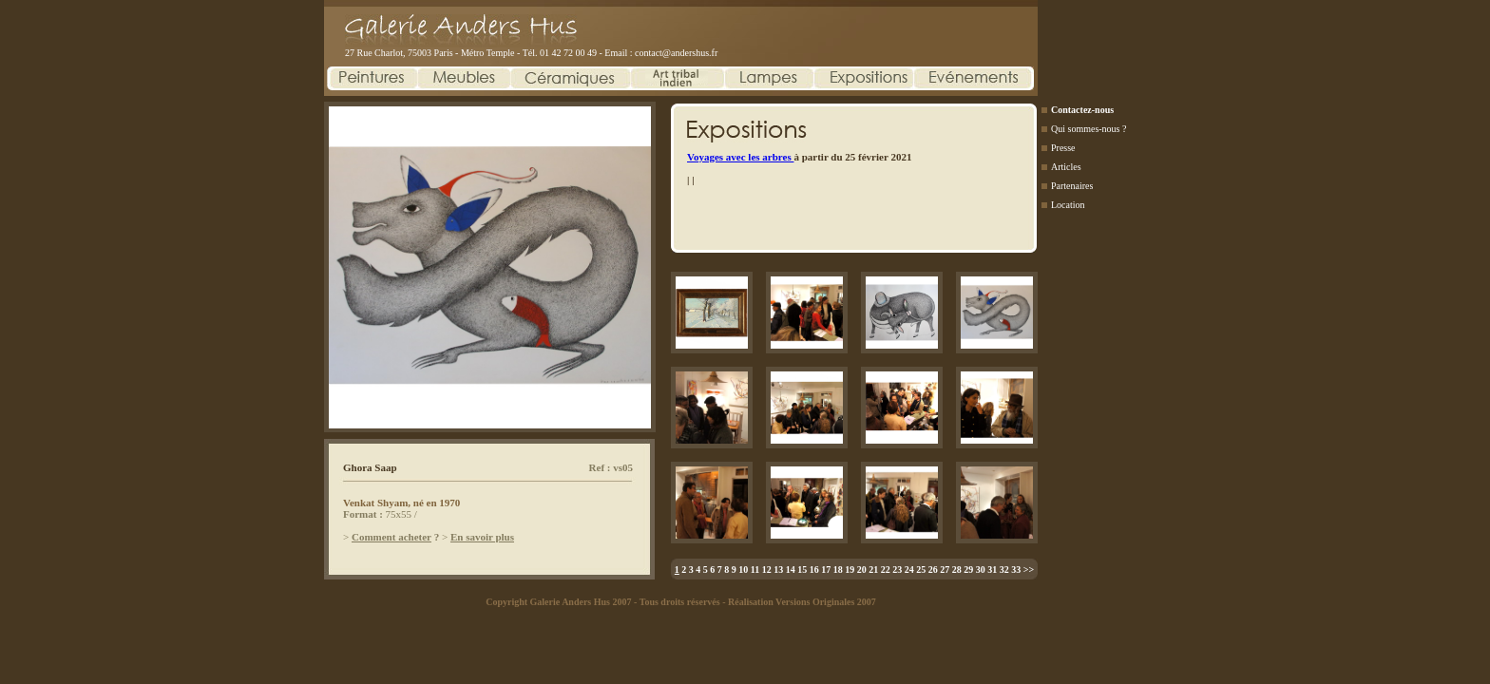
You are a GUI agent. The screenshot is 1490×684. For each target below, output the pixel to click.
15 (802, 569)
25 (921, 569)
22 (885, 569)
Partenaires (1072, 185)
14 (790, 569)
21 (873, 569)
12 (767, 569)
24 (909, 569)
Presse (1063, 147)
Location (1068, 205)
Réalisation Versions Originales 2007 (802, 602)
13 (778, 569)
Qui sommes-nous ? (1088, 129)
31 (992, 569)
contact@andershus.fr (676, 53)
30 (980, 569)
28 (957, 569)
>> (1028, 569)
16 (814, 569)
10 (743, 569)
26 (933, 569)
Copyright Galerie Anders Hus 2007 (558, 602)
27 (944, 569)
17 (826, 569)
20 (862, 569)
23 (897, 569)
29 (968, 569)
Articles (1066, 167)
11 (755, 569)
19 (849, 569)
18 (838, 569)
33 (1016, 569)
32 (1004, 569)
